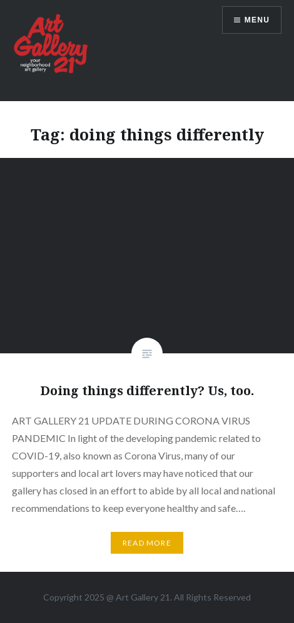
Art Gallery (138, 597)
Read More (147, 542)
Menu (257, 20)
